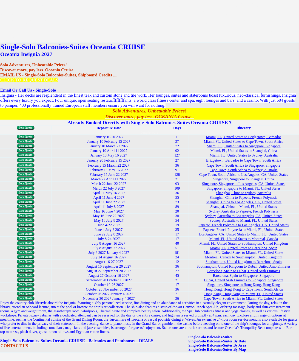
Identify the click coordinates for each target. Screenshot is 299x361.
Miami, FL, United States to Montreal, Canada (243, 239)
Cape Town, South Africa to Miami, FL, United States (243, 298)
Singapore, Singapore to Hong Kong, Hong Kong (243, 285)
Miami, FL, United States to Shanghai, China (243, 151)
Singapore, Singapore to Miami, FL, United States (243, 188)
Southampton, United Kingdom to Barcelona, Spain (243, 262)
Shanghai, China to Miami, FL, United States (243, 207)
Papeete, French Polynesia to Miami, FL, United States (243, 230)
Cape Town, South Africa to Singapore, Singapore (243, 165)
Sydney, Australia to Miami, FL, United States (244, 220)
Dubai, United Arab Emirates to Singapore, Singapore (243, 280)
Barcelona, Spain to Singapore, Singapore (243, 275)
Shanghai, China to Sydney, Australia (243, 193)
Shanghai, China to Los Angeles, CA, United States (244, 202)
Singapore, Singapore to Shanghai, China (243, 179)
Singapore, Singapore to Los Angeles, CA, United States (243, 184)
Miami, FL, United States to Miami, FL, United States (244, 253)
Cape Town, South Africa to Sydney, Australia (243, 170)
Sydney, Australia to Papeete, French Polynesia (243, 211)
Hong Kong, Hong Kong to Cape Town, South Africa (244, 289)
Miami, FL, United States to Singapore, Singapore (243, 146)
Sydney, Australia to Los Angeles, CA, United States (243, 216)
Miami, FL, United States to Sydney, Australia (244, 155)
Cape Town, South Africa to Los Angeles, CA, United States (243, 174)
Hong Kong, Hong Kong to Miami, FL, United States (243, 294)
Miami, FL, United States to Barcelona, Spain (243, 248)
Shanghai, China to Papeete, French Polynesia (244, 197)
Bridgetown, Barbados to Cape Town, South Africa (243, 160)
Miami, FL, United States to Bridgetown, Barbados (243, 137)
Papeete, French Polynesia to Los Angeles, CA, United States (244, 225)
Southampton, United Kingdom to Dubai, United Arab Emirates (243, 266)
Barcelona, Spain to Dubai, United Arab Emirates (243, 271)
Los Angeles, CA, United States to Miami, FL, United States (243, 234)
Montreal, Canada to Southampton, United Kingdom (243, 257)
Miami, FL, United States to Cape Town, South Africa (243, 141)
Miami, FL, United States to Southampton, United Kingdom (243, 243)
